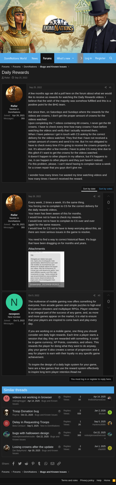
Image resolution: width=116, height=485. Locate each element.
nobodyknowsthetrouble (22, 436)
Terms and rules (69, 480)
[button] (73, 58)
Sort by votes (105, 188)
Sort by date (89, 188)
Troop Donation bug (24, 411)
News (35, 58)
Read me (75, 371)
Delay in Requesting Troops (29, 422)
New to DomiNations (48, 426)
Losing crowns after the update (31, 447)
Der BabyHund (18, 450)
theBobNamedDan (95, 399)
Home (107, 480)
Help (99, 480)
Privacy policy (87, 480)
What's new (63, 58)
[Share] (106, 87)
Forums (47, 58)
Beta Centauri (17, 426)
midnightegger (17, 401)
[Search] (110, 58)
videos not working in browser (30, 397)
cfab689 (100, 449)
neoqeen (14, 313)
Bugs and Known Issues (44, 415)
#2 (99, 196)
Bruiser (100, 413)
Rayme (14, 415)
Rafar (7, 77)
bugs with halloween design (29, 433)
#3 (99, 295)
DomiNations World (15, 58)
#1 (110, 87)
